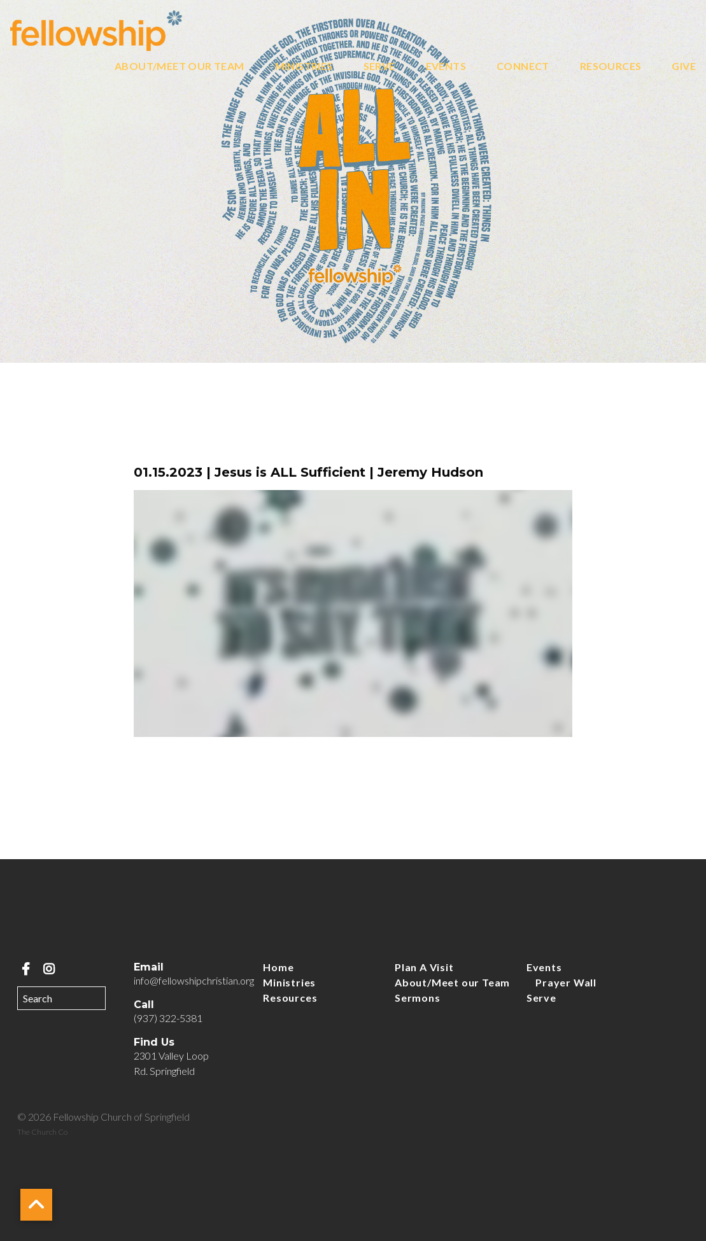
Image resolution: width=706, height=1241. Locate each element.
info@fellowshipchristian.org (194, 980)
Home (278, 967)
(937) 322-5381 (168, 1018)
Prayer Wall (566, 982)
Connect (523, 66)
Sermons (418, 998)
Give (684, 66)
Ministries (304, 66)
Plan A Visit (424, 967)
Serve (379, 66)
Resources (611, 66)
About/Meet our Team (179, 66)
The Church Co (42, 1132)
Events (446, 66)
